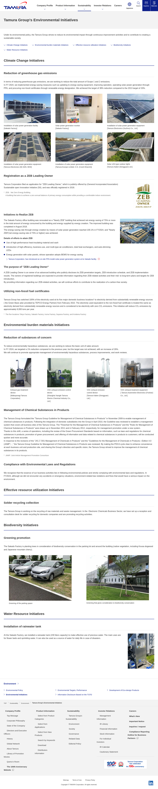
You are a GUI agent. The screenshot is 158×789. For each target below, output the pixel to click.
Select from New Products (45, 726)
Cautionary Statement (106, 745)
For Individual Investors (106, 735)
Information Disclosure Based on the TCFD (77, 695)
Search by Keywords (43, 731)
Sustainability (72, 711)
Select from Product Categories (48, 716)
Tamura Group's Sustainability (78, 716)
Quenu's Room (10, 758)
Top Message (9, 716)
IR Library (101, 721)
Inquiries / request (136, 726)
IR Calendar (102, 740)
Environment (10, 684)
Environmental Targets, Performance (74, 691)
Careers (131, 711)
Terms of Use (77, 777)
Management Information (107, 716)
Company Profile (12, 711)
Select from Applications (45, 721)
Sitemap (64, 777)
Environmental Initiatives (18, 695)
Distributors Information (44, 740)
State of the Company (13, 726)
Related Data (71, 735)
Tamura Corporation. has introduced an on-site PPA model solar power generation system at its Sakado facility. (58, 260)
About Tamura (9, 749)
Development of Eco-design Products (125, 691)
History (7, 739)
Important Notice (136, 721)
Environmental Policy (15, 691)
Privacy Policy (91, 777)
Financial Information (105, 726)
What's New (133, 716)
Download (39, 735)
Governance (71, 731)
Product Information (44, 711)
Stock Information (104, 731)
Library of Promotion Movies (15, 754)
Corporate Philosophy (13, 721)
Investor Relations (105, 711)
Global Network (10, 744)
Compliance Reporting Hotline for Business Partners (138, 735)
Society (69, 726)
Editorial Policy (72, 740)
